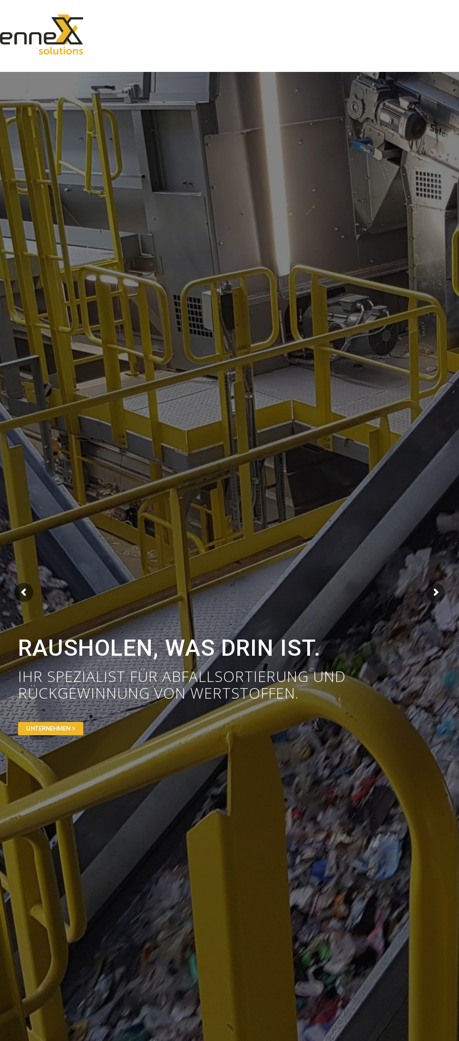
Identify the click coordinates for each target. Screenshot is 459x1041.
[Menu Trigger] (423, 20)
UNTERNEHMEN (50, 728)
